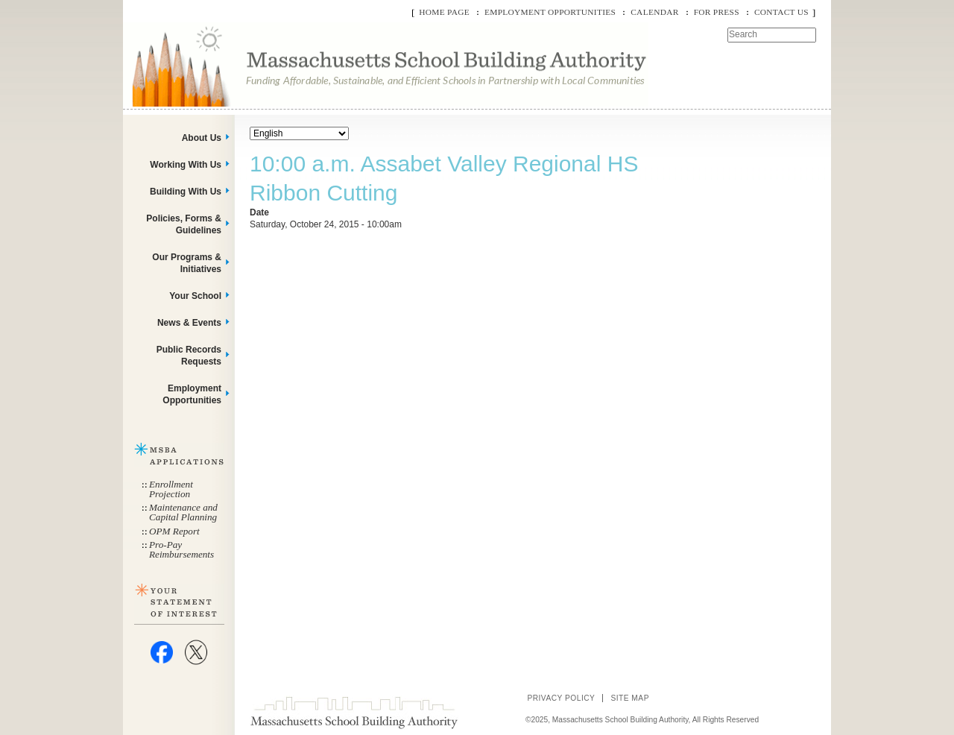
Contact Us (781, 11)
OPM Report (174, 531)
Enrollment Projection (171, 489)
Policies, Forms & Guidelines (183, 224)
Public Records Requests (189, 355)
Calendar (654, 11)
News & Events (189, 323)
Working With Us (185, 165)
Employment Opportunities (550, 11)
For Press (716, 11)
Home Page (444, 11)
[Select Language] (299, 133)
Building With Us (185, 191)
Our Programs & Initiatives (186, 263)
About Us (201, 138)
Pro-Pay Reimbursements (181, 549)
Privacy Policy (561, 698)
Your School (195, 296)
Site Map (629, 698)
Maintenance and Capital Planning (183, 512)
